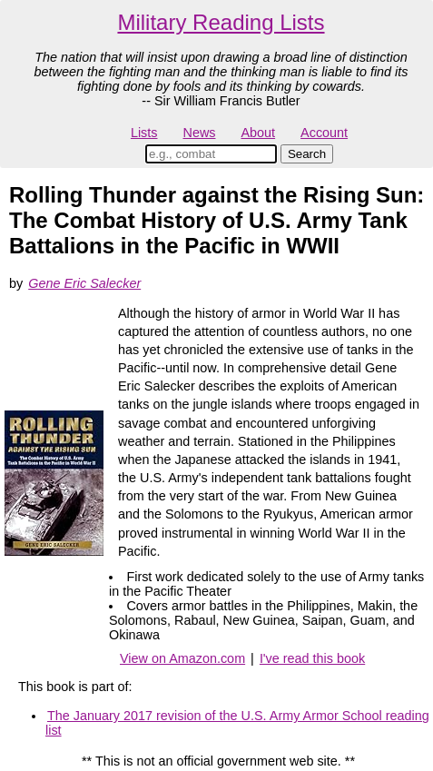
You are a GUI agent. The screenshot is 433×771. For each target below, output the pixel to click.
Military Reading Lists (220, 22)
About (258, 132)
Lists (144, 132)
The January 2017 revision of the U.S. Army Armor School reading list (237, 722)
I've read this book (312, 658)
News (199, 132)
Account (324, 132)
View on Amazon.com (182, 658)
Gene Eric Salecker (84, 283)
